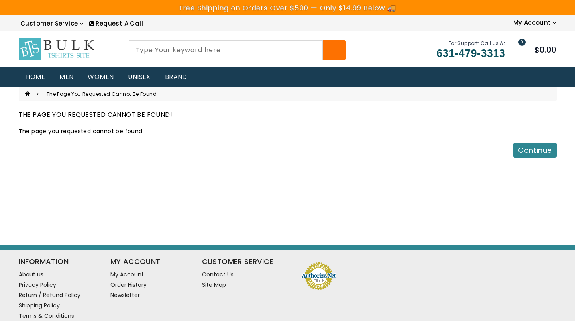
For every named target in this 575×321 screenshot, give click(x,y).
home (35, 76)
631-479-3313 (470, 53)
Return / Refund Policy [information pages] (49, 295)
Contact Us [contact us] (218, 274)
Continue (534, 150)
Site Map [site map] (214, 285)
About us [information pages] (31, 274)
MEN (66, 76)
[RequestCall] (116, 23)
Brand (176, 76)
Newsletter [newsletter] (125, 295)
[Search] (334, 50)
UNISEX (139, 76)
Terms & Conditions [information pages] (46, 316)
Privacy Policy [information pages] (37, 285)
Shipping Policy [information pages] (39, 305)
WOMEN (101, 76)
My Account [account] (127, 274)
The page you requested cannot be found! (102, 94)
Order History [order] (128, 285)
